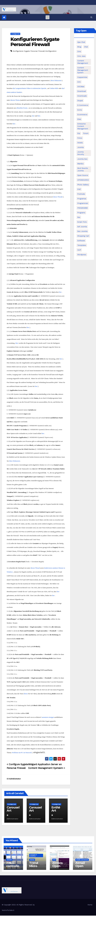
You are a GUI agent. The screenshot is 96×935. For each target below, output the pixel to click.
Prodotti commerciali (82, 859)
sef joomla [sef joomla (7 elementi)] (82, 227)
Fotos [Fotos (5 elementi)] (79, 138)
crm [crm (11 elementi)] (79, 82)
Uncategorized (15, 33)
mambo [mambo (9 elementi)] (80, 164)
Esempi (32, 859)
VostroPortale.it (8, 910)
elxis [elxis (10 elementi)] (79, 119)
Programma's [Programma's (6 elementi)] (82, 203)
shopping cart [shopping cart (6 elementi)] (83, 236)
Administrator (15, 779)
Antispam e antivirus (33, 855)
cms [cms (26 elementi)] (79, 51)
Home (90, 905)
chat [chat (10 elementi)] (86, 47)
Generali (9, 859)
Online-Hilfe (54, 88)
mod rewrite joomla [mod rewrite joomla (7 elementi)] (82, 169)
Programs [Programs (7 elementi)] (81, 213)
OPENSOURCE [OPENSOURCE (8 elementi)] (83, 180)
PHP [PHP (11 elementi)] (79, 189)
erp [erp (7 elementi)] (78, 133)
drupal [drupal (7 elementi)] (80, 101)
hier (33, 116)
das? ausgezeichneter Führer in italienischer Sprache (29, 88)
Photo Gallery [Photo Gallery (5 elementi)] (83, 185)
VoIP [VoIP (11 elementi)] (79, 250)
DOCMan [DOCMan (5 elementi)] (80, 87)
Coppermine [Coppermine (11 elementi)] (82, 77)
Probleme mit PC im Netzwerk (22, 752)
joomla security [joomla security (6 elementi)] (80, 153)
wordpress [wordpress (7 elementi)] (81, 255)
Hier (16, 343)
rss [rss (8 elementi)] (78, 217)
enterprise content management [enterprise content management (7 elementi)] (82, 126)
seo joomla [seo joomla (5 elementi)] (82, 231)
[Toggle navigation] (47, 17)
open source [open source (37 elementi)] (82, 175)
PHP (54, 859)
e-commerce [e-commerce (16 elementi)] (82, 105)
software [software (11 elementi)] (81, 241)
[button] (91, 17)
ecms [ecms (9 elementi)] (79, 110)
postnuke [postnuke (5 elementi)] (81, 194)
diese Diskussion (56, 80)
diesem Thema (15, 100)
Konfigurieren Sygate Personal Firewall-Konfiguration (34, 51)
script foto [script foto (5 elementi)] (82, 222)
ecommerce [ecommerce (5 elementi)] (82, 114)
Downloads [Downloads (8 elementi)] (82, 96)
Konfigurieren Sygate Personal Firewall (34, 41)
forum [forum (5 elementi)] (85, 133)
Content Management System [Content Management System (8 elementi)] (82, 70)
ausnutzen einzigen (48, 717)
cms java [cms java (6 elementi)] (81, 56)
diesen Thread (35, 568)
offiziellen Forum (21, 108)
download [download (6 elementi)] (81, 91)
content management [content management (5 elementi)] (82, 62)
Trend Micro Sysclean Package (35, 867)
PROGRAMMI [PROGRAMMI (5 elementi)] (82, 208)
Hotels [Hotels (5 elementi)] (80, 143)
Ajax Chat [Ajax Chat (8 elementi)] (81, 42)
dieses (26, 694)
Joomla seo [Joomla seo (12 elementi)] (82, 159)
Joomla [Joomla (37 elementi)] (80, 147)
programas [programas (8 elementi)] (81, 199)
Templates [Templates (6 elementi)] (81, 245)
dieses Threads (58, 197)
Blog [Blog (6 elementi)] (79, 47)
